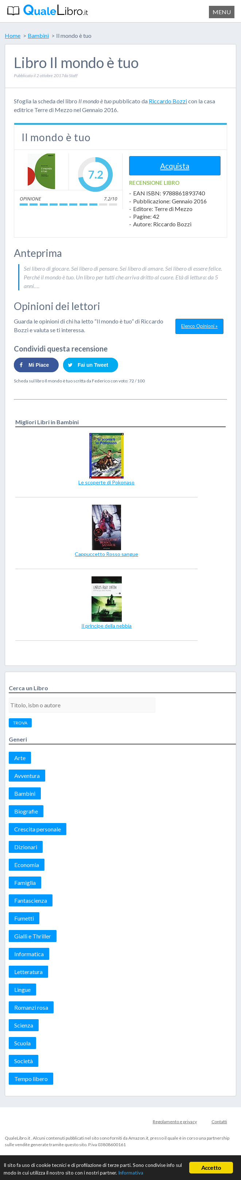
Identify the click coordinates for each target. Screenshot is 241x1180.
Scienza (23, 1025)
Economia (26, 864)
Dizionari (25, 846)
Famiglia (25, 882)
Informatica (29, 953)
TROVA (20, 723)
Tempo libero (31, 1078)
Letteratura (28, 971)
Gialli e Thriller (32, 936)
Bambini (24, 793)
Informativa (130, 1173)
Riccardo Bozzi (168, 101)
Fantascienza (30, 900)
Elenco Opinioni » (199, 326)
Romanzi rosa (31, 1007)
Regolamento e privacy (175, 1121)
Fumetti (24, 918)
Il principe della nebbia (106, 626)
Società (23, 1060)
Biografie (26, 811)
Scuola (22, 1043)
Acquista (174, 165)
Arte (20, 757)
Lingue (22, 989)
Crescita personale (37, 829)
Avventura (27, 775)
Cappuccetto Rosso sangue (106, 554)
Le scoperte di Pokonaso (106, 482)
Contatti (219, 1121)
